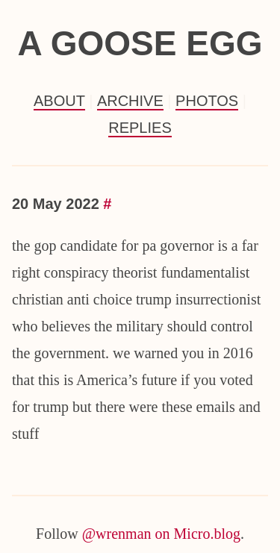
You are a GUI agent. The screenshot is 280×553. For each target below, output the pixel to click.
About (59, 101)
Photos (206, 101)
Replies (139, 127)
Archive (130, 101)
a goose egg (139, 43)
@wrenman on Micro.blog (161, 533)
